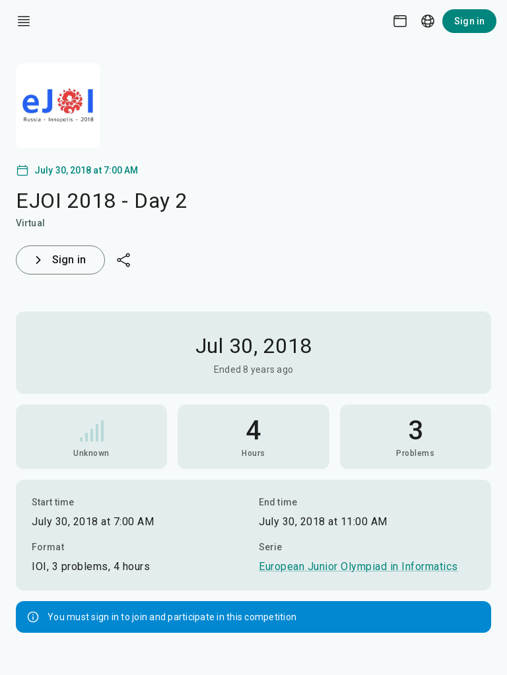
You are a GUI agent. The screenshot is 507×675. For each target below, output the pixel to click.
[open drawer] (24, 21)
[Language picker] (428, 21)
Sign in (469, 21)
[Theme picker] (400, 21)
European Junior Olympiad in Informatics (358, 566)
